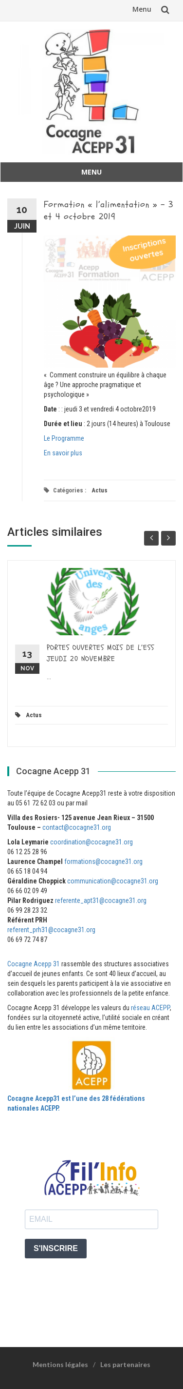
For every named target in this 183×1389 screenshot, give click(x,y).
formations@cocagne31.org (103, 861)
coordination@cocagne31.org (91, 842)
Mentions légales (60, 1364)
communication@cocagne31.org (112, 881)
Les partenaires (125, 1364)
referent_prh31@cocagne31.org (51, 930)
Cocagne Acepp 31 (33, 964)
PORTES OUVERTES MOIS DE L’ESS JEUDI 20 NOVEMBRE (100, 653)
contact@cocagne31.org (76, 827)
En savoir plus (63, 453)
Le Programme (64, 438)
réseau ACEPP (150, 1008)
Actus (100, 490)
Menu (141, 9)
